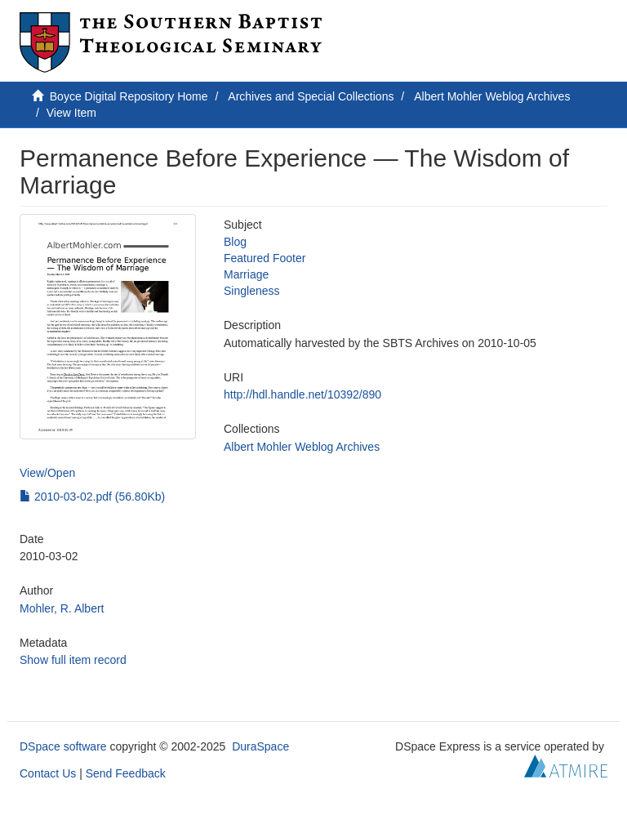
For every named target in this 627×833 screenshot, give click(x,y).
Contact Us (48, 773)
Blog (235, 241)
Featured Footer (264, 258)
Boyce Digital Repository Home (129, 96)
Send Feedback (126, 773)
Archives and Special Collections (311, 96)
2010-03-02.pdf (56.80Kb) (92, 496)
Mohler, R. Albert (62, 608)
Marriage (246, 274)
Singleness (252, 290)
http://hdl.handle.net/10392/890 (302, 394)
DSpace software (63, 746)
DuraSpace (260, 746)
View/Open (47, 472)
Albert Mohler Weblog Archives (492, 96)
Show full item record (73, 659)
